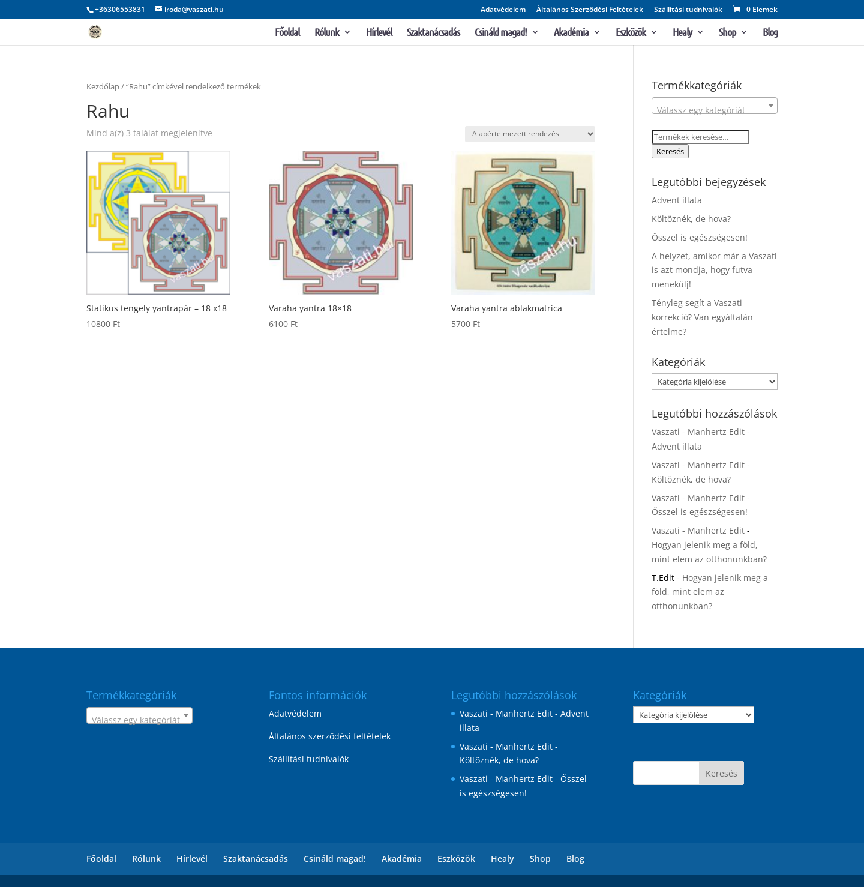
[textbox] (714, 110)
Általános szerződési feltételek (330, 736)
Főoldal (287, 33)
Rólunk (326, 33)
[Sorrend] (530, 134)
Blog (770, 33)
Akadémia (571, 33)
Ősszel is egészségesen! (700, 237)
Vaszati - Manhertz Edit (698, 431)
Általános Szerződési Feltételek (589, 10)
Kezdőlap (102, 86)
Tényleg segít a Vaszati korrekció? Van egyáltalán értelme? (702, 317)
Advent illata (677, 200)
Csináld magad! (501, 33)
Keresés (670, 151)
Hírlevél (379, 33)
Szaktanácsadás (433, 33)
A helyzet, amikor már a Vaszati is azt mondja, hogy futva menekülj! (714, 270)
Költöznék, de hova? (691, 218)
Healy (682, 33)
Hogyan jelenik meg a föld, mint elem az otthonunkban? (710, 592)
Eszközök (631, 33)
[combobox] (715, 105)
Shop (727, 33)
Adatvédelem (503, 10)
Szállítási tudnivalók (688, 10)
